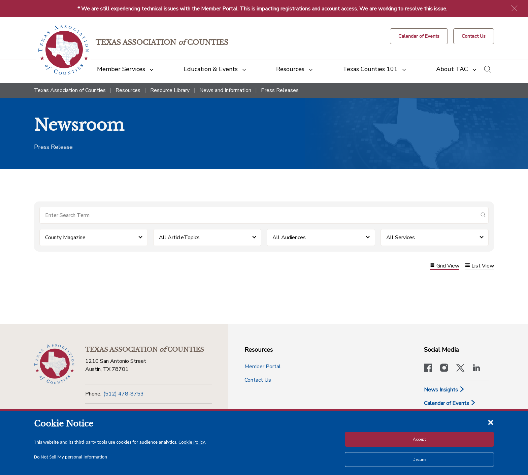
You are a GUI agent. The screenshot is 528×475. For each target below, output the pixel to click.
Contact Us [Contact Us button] (257, 380)
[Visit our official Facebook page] (428, 368)
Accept (419, 439)
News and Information (225, 90)
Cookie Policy (191, 442)
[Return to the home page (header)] (63, 50)
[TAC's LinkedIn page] (476, 368)
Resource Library (170, 90)
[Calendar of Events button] (419, 36)
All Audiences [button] (289, 237)
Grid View (444, 266)
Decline (419, 459)
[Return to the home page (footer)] (54, 364)
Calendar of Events (450, 403)
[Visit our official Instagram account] (444, 368)
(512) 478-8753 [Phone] (123, 394)
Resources (128, 90)
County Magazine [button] (65, 237)
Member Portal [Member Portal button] (262, 366)
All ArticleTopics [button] (179, 237)
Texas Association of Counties (70, 90)
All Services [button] (400, 237)
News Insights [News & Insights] (444, 389)
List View (479, 266)
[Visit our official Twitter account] (460, 368)
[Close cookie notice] (490, 422)
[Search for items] (258, 215)
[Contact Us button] (473, 36)
